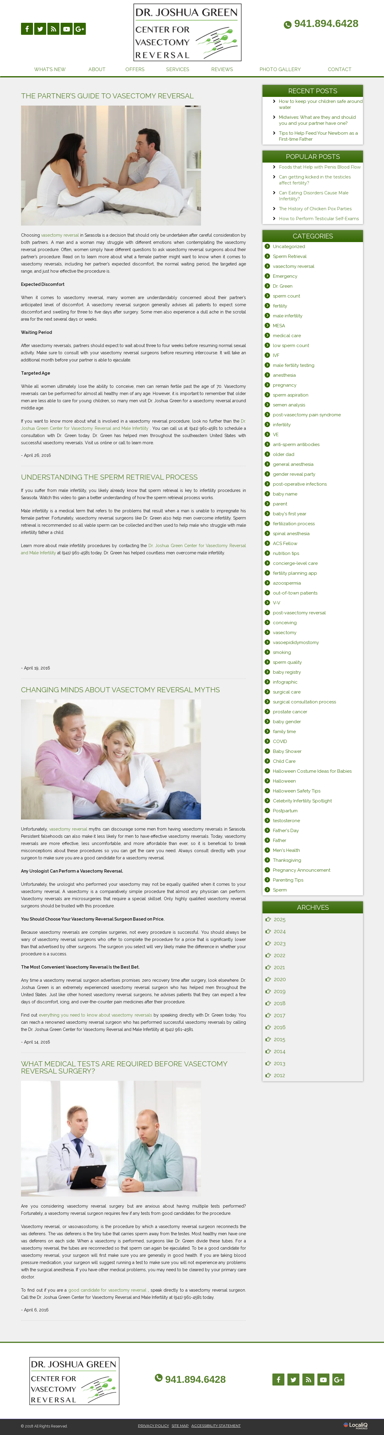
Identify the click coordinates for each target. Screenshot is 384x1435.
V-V (276, 603)
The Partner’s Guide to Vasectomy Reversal (107, 95)
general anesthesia (293, 464)
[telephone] (321, 24)
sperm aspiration (290, 395)
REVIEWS (222, 69)
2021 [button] (279, 967)
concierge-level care (295, 563)
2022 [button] (279, 955)
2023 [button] (280, 943)
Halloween (284, 781)
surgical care (287, 692)
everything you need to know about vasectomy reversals (96, 1015)
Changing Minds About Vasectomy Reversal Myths (120, 689)
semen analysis (289, 405)
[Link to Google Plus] (80, 29)
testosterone (286, 820)
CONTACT (340, 69)
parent (280, 504)
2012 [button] (279, 1075)
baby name (285, 494)
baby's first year (289, 514)
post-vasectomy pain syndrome (307, 415)
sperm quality (287, 662)
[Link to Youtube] (67, 29)
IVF (276, 355)
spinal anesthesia (291, 533)
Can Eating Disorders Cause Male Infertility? (314, 196)
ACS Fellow (285, 543)
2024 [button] (280, 931)
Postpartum (285, 810)
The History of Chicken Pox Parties (315, 208)
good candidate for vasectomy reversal (108, 1290)
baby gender (287, 721)
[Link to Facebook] (27, 29)
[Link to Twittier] (40, 29)
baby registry (287, 672)
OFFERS (135, 69)
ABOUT (97, 69)
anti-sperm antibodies (296, 444)
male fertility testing (293, 365)
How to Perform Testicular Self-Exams (319, 218)
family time (284, 731)
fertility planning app (295, 573)
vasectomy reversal (60, 235)
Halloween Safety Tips (296, 791)
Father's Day (286, 830)
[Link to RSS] (53, 29)
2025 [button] (280, 919)
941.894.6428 (195, 1379)
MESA (279, 325)
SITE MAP (180, 1425)
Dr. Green (282, 286)
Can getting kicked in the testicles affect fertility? (315, 180)
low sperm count (291, 345)
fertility (280, 306)
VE (276, 434)
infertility (282, 424)
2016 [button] (280, 1027)
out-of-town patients (295, 593)
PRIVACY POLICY (153, 1425)
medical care (287, 335)
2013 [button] (279, 1063)
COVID (280, 741)
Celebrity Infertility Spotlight (302, 801)
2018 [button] (280, 1003)
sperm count (286, 296)
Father (279, 840)
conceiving (285, 622)
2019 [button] (280, 991)
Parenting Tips (288, 880)
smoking (282, 652)
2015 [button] (279, 1039)
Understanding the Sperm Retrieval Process (109, 477)
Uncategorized (289, 246)
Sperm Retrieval (290, 256)
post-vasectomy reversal (299, 613)
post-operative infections (300, 484)
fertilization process (294, 523)
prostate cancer (290, 712)
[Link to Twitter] (293, 1380)
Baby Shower (287, 751)
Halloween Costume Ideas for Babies (312, 771)
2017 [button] (279, 1015)
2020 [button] (280, 979)
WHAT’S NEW (50, 69)
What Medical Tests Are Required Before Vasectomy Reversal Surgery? (124, 1067)
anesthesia (284, 375)
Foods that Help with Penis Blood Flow (320, 167)
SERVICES (177, 69)
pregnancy (284, 385)
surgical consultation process (304, 702)
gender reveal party (294, 474)
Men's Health (286, 850)
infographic (285, 682)
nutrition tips (286, 553)
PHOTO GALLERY (280, 69)
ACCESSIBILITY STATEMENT (216, 1425)
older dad (283, 454)
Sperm (280, 890)
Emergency (285, 276)
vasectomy (284, 632)
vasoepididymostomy (296, 642)
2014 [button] (280, 1051)
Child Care (284, 761)
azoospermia (287, 583)
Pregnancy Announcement (301, 870)
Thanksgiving (287, 860)
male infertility (287, 316)
